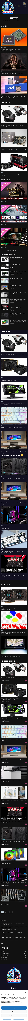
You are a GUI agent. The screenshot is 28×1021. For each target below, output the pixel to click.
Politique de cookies (7, 1019)
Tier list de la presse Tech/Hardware (12, 226)
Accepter (14, 1008)
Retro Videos (3, 201)
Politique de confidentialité (19, 1019)
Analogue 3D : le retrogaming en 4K (11, 656)
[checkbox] (24, 3)
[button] (26, 992)
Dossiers (3, 900)
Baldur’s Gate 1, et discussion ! (10, 203)
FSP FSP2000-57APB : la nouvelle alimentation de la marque (18, 266)
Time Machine (3, 123)
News (2, 71)
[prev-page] (2, 327)
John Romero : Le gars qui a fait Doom (12, 73)
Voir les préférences (14, 1015)
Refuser (14, 1012)
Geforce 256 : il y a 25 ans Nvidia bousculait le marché (11, 50)
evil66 (2, 680)
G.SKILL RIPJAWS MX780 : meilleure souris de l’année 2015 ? (18, 259)
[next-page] (4, 327)
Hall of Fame (3, 47)
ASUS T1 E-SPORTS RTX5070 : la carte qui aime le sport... (17, 308)
